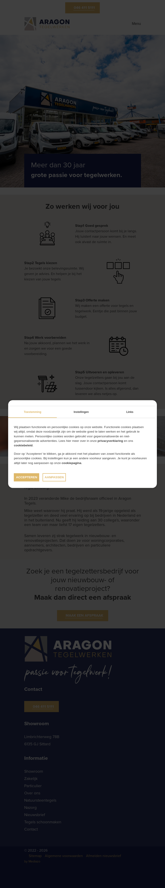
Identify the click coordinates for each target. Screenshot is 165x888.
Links (129, 412)
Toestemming (32, 412)
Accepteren (26, 477)
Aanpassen (54, 477)
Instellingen (81, 412)
